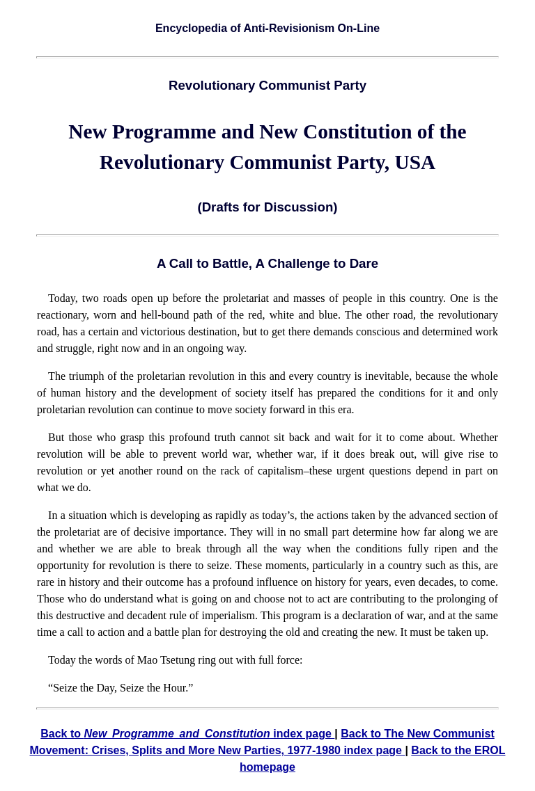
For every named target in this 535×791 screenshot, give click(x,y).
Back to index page (187, 734)
